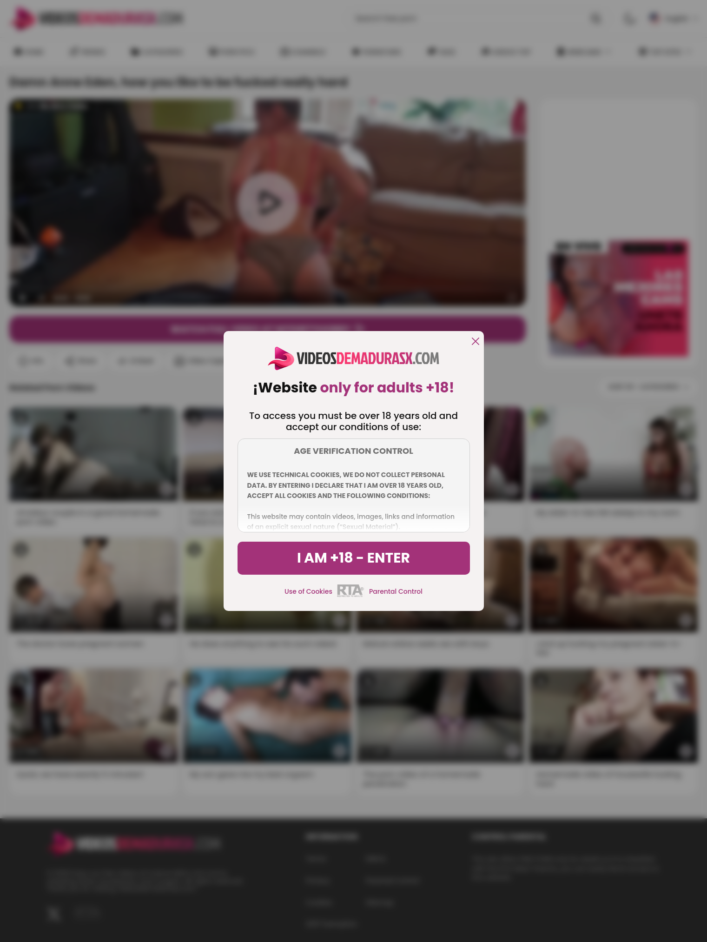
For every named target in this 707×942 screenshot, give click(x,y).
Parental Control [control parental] (396, 591)
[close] (475, 342)
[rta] (350, 595)
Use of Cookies (308, 591)
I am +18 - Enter (353, 558)
